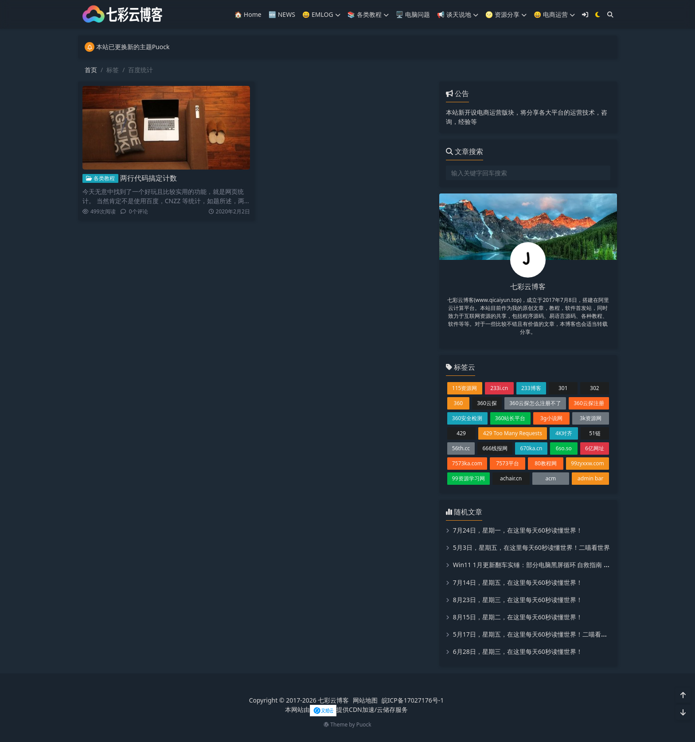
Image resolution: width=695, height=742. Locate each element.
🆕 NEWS (282, 14)
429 (461, 433)
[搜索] (610, 14)
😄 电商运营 (554, 14)
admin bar (590, 478)
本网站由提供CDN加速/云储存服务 (346, 709)
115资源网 (464, 388)
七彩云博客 (333, 700)
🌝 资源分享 (506, 14)
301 (563, 388)
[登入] (585, 14)
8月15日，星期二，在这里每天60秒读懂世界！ (517, 617)
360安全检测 (467, 418)
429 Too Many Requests (512, 433)
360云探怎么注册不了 (535, 403)
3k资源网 (590, 418)
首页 (91, 70)
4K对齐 (563, 433)
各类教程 (100, 177)
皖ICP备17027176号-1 (413, 700)
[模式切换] (598, 14)
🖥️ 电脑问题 (413, 14)
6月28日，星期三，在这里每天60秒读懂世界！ (517, 651)
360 (458, 403)
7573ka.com (467, 463)
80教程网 (546, 463)
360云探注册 (589, 403)
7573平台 (507, 463)
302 (594, 388)
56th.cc (461, 448)
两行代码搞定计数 (148, 177)
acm (551, 478)
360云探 (487, 403)
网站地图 (365, 700)
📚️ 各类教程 (368, 14)
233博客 (531, 388)
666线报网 (495, 448)
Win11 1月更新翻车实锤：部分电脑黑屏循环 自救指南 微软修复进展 (547, 564)
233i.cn (499, 388)
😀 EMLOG (321, 14)
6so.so (564, 448)
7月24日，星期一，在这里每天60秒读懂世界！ (517, 530)
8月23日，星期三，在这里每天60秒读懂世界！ (517, 599)
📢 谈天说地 (457, 14)
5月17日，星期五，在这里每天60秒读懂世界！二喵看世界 (533, 634)
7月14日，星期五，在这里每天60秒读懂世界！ (517, 582)
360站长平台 (510, 418)
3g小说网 (551, 418)
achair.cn (511, 478)
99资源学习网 (468, 478)
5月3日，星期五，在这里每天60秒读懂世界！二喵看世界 (531, 547)
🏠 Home (248, 14)
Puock (363, 724)
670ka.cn (531, 448)
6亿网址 (594, 448)
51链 (595, 433)
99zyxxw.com (587, 463)
